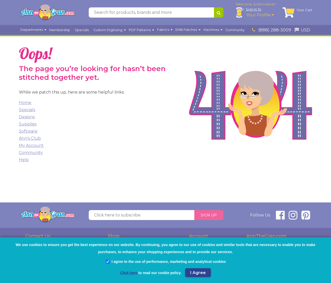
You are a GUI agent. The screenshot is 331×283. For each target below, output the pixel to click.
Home (25, 102)
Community (31, 152)
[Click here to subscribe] (141, 215)
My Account (31, 145)
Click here (128, 273)
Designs (27, 116)
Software (28, 131)
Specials (27, 109)
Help (24, 159)
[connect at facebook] (280, 217)
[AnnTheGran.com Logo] (48, 12)
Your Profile (260, 14)
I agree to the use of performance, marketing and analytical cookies (166, 262)
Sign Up (209, 215)
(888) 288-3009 (271, 30)
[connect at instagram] (293, 217)
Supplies (27, 124)
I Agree (198, 272)
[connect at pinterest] (305, 217)
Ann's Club (30, 138)
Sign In (253, 9)
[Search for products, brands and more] (151, 12)
